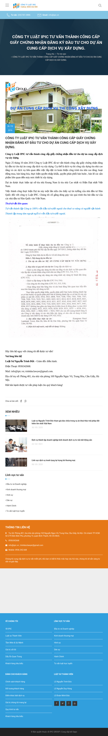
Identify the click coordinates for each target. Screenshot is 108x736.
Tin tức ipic (61, 54)
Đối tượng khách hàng (15, 688)
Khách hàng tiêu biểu (14, 663)
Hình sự (9, 495)
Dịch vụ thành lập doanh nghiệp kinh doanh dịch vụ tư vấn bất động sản (62, 440)
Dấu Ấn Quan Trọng (14, 656)
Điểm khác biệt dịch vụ (15, 695)
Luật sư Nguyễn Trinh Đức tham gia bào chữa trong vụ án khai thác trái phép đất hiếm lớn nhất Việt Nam (65, 422)
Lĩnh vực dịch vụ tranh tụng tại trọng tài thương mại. (54, 460)
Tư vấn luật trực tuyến (15, 511)
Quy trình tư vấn (12, 709)
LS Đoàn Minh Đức (62, 695)
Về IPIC (9, 629)
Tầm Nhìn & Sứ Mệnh (14, 643)
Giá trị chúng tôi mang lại (16, 702)
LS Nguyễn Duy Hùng (63, 688)
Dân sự (8, 500)
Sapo (75, 732)
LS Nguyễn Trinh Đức (63, 682)
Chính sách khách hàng (15, 682)
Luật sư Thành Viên (14, 636)
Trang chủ (50, 54)
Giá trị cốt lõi (11, 650)
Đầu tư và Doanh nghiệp (16, 484)
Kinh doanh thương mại (15, 489)
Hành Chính (10, 506)
